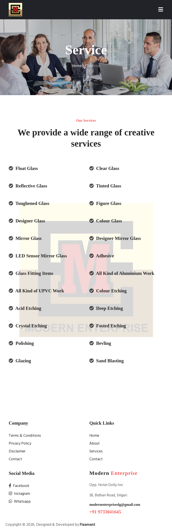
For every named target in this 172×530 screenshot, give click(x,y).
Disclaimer (17, 451)
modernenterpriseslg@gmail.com (114, 504)
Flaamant (87, 525)
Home (77, 66)
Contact (15, 459)
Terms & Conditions (25, 436)
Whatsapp (20, 502)
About (94, 444)
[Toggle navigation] (160, 10)
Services (96, 451)
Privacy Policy (20, 444)
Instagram (19, 494)
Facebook (19, 486)
